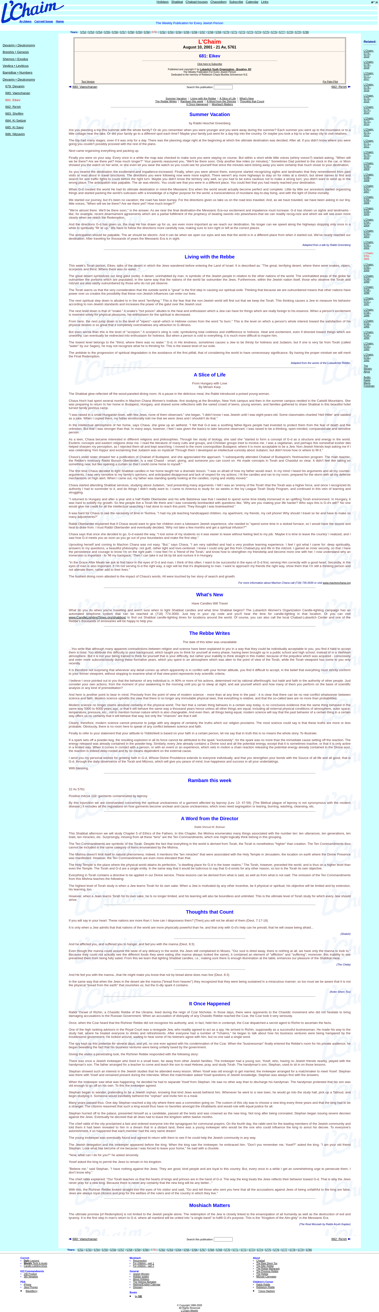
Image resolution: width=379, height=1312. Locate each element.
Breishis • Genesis (16, 52)
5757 (123, 32)
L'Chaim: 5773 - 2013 (369, 121)
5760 (147, 32)
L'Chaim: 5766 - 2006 (369, 199)
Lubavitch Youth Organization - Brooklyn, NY (226, 69)
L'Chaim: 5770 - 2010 (369, 155)
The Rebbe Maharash (268, 1268)
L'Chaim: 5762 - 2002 (369, 245)
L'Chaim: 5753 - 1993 (369, 346)
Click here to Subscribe (209, 64)
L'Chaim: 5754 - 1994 (369, 335)
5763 (171, 32)
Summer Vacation (176, 98)
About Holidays (141, 1279)
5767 (202, 32)
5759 (139, 32)
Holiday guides (141, 1276)
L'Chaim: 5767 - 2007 (369, 188)
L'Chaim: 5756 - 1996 (369, 312)
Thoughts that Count (252, 101)
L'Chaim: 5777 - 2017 (369, 76)
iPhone (27, 1284)
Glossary (137, 1287)
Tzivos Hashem (266, 1291)
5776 (274, 32)
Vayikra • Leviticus (15, 66)
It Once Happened (197, 104)
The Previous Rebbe (267, 1271)
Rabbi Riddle (263, 1284)
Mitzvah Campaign (266, 1276)
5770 (226, 32)
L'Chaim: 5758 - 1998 (369, 289)
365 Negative (31, 1276)
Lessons (31, 1260)
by (138, 1296)
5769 (218, 32)
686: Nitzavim (15, 134)
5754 (99, 32)
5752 (83, 32)
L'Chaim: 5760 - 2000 (369, 267)
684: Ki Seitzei (15, 120)
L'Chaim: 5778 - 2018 (369, 64)
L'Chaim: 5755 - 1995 (369, 323)
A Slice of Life (228, 98)
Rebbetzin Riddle (265, 1287)
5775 (266, 32)
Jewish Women (141, 1274)
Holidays (163, 2)
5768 (210, 32)
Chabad (260, 1260)
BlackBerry (31, 1291)
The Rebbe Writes (166, 101)
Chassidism (218, 2)
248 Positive (30, 1274)
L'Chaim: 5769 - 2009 (369, 166)
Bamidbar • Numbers (17, 72)
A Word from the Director (221, 101)
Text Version (87, 81)
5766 (194, 32)
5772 (242, 32)
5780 (306, 32)
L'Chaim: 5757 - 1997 (369, 301)
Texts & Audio (36, 1263)
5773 (250, 32)
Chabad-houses (197, 2)
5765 (187, 32)
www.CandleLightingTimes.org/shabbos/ (97, 617)
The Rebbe (262, 1274)
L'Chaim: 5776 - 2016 (369, 87)
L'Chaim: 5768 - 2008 (369, 177)
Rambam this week (191, 101)
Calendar (252, 2)
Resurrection (140, 1260)
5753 (91, 32)
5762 (163, 32)
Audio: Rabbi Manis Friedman (369, 381)
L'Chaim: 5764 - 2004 (369, 222)
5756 (115, 32)
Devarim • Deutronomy (19, 45)
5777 (282, 32)
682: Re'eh (13, 107)
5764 (179, 32)
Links (264, 2)
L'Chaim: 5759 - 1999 (369, 278)
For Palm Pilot (330, 81)
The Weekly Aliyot (368, 368)
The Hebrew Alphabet (144, 1282)
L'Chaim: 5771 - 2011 (369, 143)
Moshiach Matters (222, 104)
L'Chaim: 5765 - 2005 (369, 211)
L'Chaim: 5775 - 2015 (369, 98)
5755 (107, 32)
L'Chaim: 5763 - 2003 (369, 233)
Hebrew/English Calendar (146, 1284)
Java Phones (31, 1287)
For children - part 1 (143, 1263)
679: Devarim (14, 86)
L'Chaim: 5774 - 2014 (369, 109)
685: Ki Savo (14, 127)
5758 (131, 32)
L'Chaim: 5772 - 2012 (369, 132)
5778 (290, 32)
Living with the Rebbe (203, 98)
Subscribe (236, 2)
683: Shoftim (14, 113)
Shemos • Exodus (15, 59)
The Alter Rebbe (265, 1266)
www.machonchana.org (337, 582)
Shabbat (177, 2)
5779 (298, 32)
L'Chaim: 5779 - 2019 (369, 53)
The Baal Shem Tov (266, 1263)
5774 (258, 32)
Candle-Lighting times (35, 1266)
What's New (246, 98)
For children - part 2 (143, 1266)
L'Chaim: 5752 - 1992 (369, 357)
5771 (234, 32)
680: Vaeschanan (17, 93)
